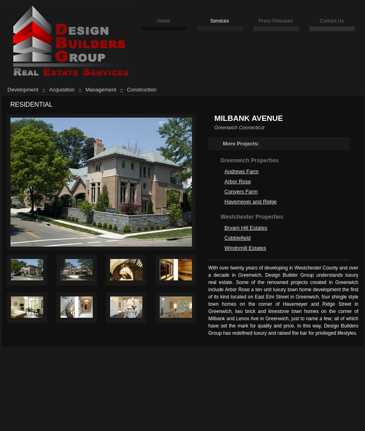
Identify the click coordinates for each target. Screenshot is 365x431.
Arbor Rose (238, 181)
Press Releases (275, 21)
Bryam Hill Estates (246, 228)
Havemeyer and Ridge (251, 202)
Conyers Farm (241, 192)
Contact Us (332, 21)
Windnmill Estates (245, 248)
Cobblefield (238, 238)
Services (219, 21)
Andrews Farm (242, 171)
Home (163, 21)
